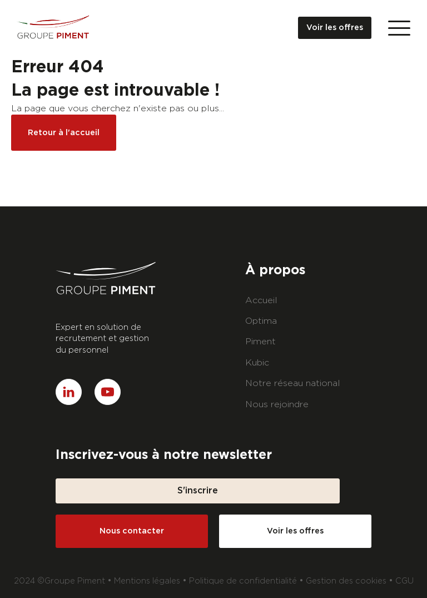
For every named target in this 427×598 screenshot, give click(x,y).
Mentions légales (147, 581)
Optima (261, 321)
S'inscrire (197, 490)
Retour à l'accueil (64, 133)
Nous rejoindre (277, 404)
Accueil (261, 300)
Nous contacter (132, 531)
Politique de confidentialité (243, 581)
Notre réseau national (292, 383)
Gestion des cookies (346, 581)
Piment (260, 341)
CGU (404, 581)
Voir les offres (334, 27)
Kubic (257, 362)
